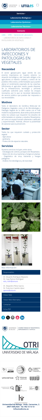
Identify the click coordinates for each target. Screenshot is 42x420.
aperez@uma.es (9, 290)
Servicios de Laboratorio (23, 35)
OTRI (10, 35)
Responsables (8, 272)
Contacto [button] (21, 31)
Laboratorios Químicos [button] (21, 22)
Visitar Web (7, 295)
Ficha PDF (7, 309)
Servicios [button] (21, 13)
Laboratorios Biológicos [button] (21, 18)
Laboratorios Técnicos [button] (21, 26)
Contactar (7, 304)
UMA (3, 35)
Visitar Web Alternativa (11, 300)
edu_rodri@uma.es (10, 281)
